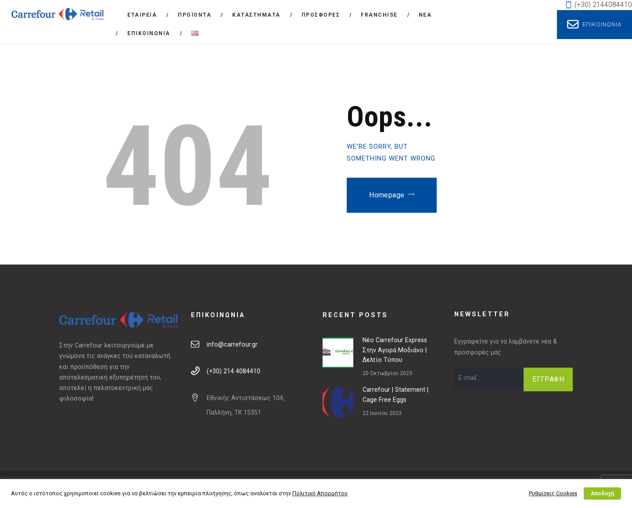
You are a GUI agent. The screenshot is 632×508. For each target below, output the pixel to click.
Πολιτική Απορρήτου (320, 493)
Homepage (386, 195)
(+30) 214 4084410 (233, 371)
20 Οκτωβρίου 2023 (387, 373)
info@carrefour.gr (232, 344)
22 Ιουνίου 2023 (382, 413)
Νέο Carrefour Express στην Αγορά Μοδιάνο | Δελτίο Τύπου (395, 350)
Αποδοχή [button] (602, 493)
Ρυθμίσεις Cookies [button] (553, 493)
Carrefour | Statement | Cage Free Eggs (395, 394)
